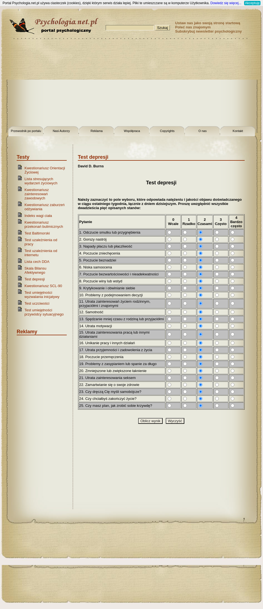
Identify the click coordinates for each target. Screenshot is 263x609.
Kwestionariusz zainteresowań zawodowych (36, 194)
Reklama (97, 131)
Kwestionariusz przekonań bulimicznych (43, 224)
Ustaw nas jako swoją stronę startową (207, 23)
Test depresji (34, 279)
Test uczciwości (36, 303)
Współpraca (132, 131)
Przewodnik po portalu (26, 131)
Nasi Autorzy (61, 131)
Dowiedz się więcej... (225, 3)
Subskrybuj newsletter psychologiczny (208, 31)
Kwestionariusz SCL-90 (43, 286)
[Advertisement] (131, 84)
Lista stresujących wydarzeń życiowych (41, 181)
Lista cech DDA (36, 262)
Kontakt (238, 131)
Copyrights (167, 131)
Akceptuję (252, 3)
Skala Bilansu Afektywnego (35, 270)
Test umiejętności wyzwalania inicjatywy (41, 294)
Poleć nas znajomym (193, 27)
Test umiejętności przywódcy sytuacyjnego (44, 312)
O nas (203, 131)
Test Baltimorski (37, 233)
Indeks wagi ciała (38, 216)
